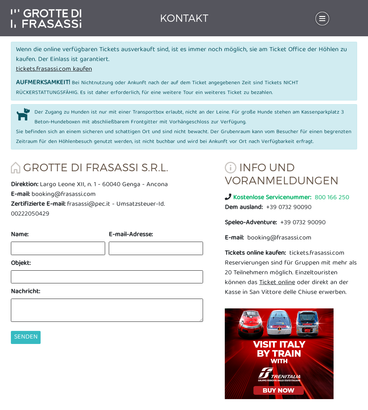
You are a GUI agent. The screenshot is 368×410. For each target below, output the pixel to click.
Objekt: (20, 263)
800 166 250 (291, 198)
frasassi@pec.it (88, 204)
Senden (26, 337)
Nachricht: (25, 292)
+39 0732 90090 (268, 207)
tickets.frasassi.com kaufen (54, 69)
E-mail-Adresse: (131, 235)
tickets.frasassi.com (284, 253)
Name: (19, 235)
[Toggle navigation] (322, 18)
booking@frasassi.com (64, 194)
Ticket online (277, 282)
